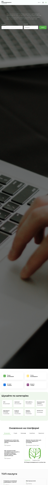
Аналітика (32, 433)
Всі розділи (7, 433)
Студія (15, 433)
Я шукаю (3, 24)
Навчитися (41, 433)
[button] (39, 2)
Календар (23, 433)
